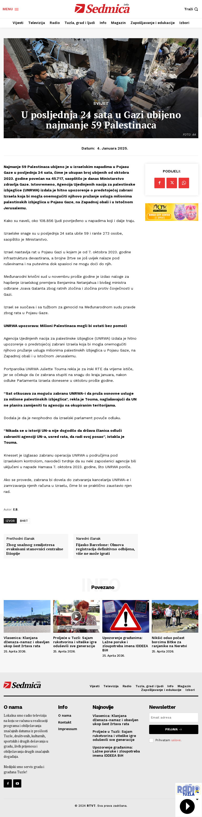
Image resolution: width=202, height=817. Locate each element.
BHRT (24, 521)
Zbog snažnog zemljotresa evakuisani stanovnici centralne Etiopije (34, 549)
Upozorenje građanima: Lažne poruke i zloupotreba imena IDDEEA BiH (125, 644)
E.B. (15, 509)
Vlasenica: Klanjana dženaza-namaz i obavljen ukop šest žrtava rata (26, 642)
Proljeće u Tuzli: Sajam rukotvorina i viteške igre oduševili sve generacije (75, 642)
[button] (191, 9)
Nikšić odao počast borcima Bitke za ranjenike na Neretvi (169, 642)
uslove (176, 740)
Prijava (173, 729)
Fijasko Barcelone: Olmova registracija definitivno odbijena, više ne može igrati (105, 549)
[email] (173, 717)
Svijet (101, 104)
